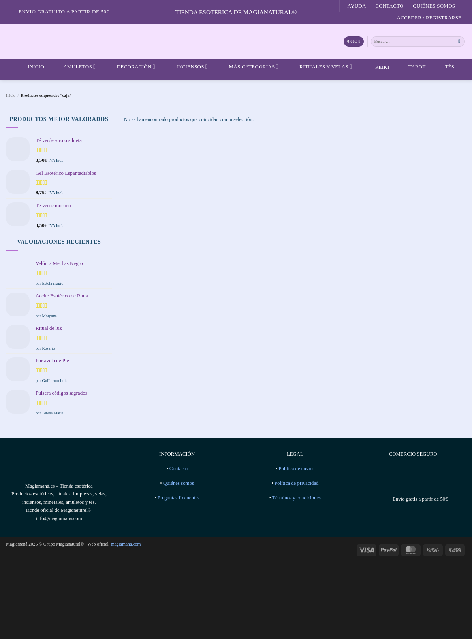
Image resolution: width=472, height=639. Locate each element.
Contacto (389, 6)
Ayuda (357, 6)
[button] (429, 18)
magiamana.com (126, 544)
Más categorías (248, 67)
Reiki (376, 67)
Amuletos (74, 67)
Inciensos (187, 67)
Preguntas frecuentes (178, 498)
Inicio (31, 67)
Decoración (131, 67)
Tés (444, 67)
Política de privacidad (297, 483)
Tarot (412, 67)
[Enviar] (459, 41)
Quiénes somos (434, 6)
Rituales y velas (321, 67)
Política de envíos (296, 468)
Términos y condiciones (296, 498)
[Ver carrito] (354, 41)
